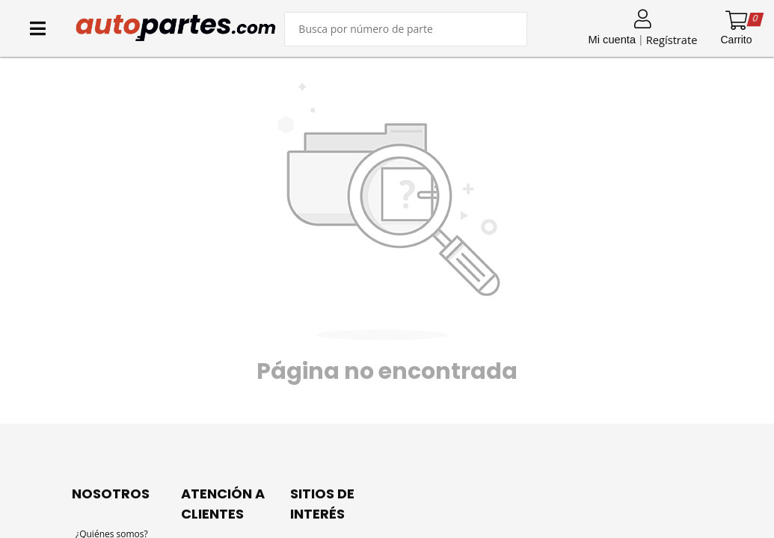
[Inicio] (176, 28)
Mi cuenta (612, 40)
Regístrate (672, 39)
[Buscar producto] (405, 29)
